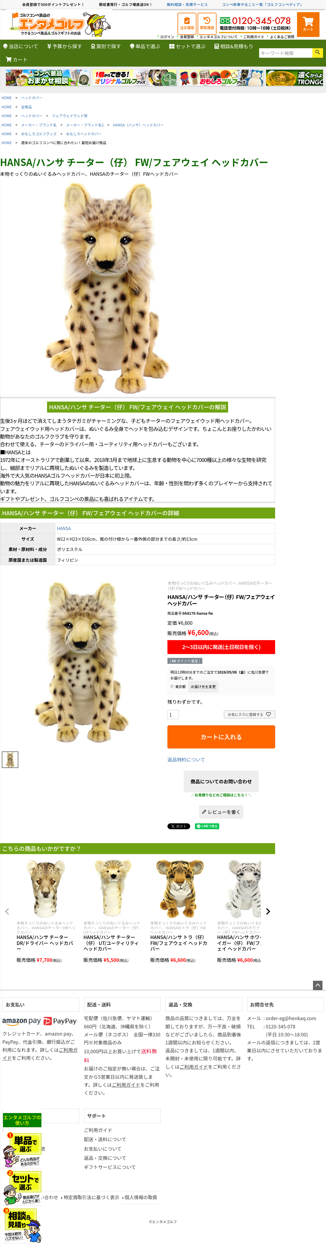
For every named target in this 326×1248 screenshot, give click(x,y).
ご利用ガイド (253, 36)
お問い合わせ (44, 1197)
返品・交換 (180, 1004)
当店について (20, 46)
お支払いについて (103, 1148)
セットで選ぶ (187, 46)
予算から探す (64, 46)
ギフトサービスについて (110, 1166)
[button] (7, 911)
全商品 (26, 106)
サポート (96, 1115)
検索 (317, 53)
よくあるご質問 (281, 36)
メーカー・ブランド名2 (85, 124)
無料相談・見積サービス (187, 4)
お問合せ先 (262, 1004)
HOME (6, 97)
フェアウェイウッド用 (70, 115)
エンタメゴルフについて (217, 36)
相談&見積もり (233, 46)
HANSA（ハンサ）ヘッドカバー (138, 124)
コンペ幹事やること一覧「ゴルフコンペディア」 (263, 4)
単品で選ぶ (145, 46)
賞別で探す (106, 46)
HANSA (64, 528)
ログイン (166, 36)
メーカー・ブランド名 (39, 124)
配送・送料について (105, 1139)
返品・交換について (105, 1157)
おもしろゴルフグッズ (39, 133)
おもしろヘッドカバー (84, 133)
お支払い (15, 1004)
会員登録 (185, 36)
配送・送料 (99, 1004)
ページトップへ (317, 985)
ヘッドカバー (32, 97)
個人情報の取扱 (142, 1197)
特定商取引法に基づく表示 (92, 1197)
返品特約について (186, 759)
